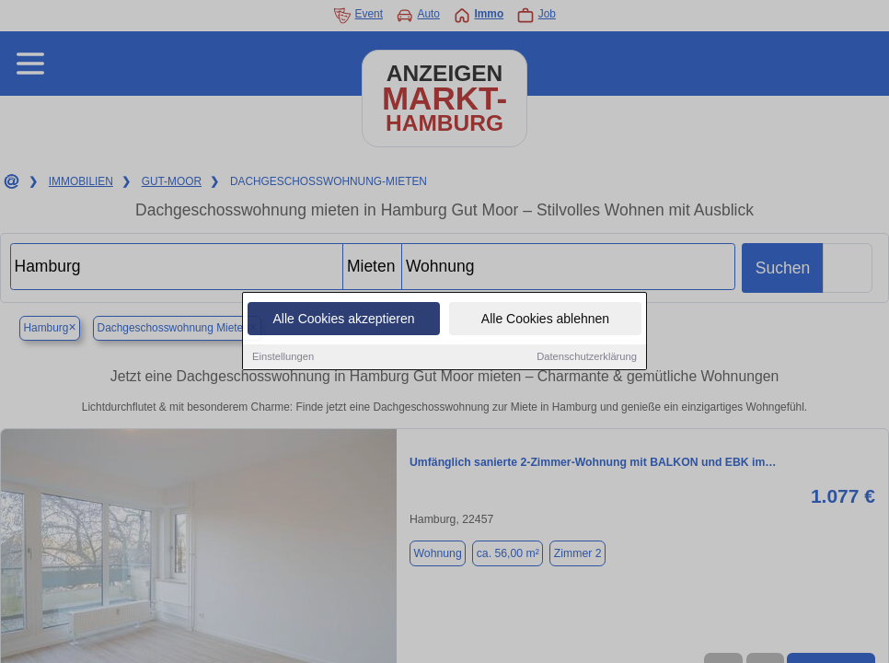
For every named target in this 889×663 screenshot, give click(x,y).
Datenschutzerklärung (587, 357)
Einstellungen (283, 357)
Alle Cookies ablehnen (545, 319)
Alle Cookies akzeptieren (343, 319)
